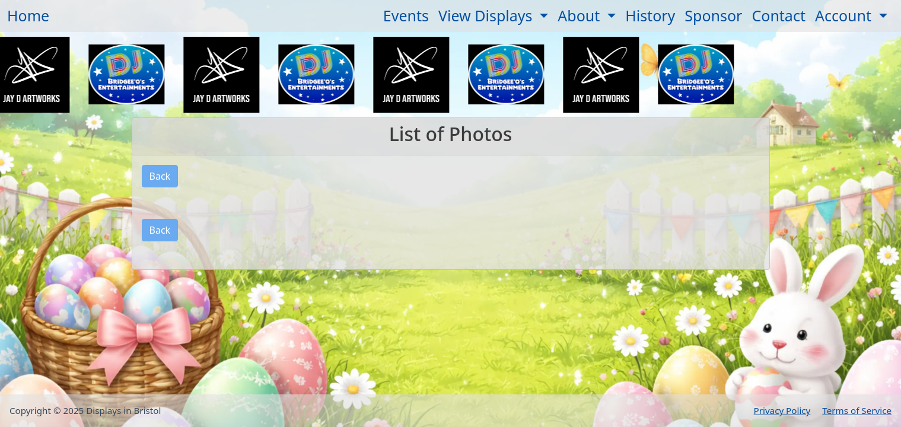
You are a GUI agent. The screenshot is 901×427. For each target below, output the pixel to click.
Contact (778, 15)
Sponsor (713, 15)
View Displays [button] (487, 15)
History (650, 15)
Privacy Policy (782, 410)
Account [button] (845, 15)
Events (406, 15)
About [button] (580, 15)
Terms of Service (857, 410)
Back (160, 176)
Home (28, 15)
